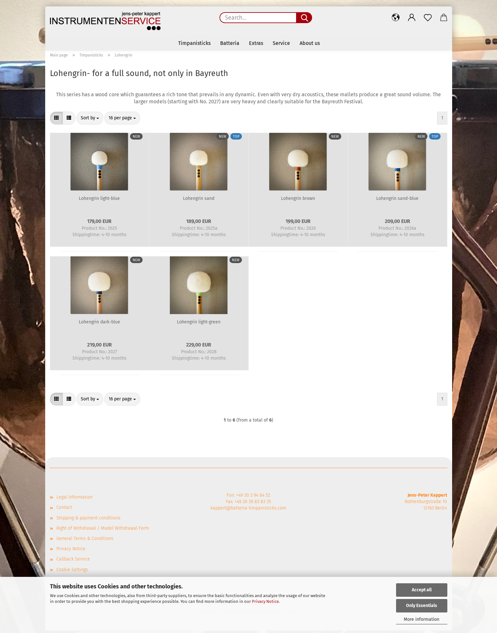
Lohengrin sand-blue (397, 201)
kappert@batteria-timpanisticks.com (248, 510)
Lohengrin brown (298, 201)
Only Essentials (421, 605)
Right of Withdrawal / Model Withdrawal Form (102, 531)
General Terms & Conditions (84, 541)
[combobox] (90, 120)
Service (281, 43)
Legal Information (74, 499)
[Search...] (304, 17)
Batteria (229, 43)
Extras (256, 43)
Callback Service (73, 561)
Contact (64, 510)
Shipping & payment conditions (88, 520)
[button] (396, 17)
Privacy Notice (265, 601)
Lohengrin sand (198, 201)
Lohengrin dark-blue (99, 324)
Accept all (422, 590)
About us (310, 43)
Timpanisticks (194, 43)
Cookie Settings (72, 572)
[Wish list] (428, 17)
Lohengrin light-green (198, 324)
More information (421, 619)
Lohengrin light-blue (99, 201)
